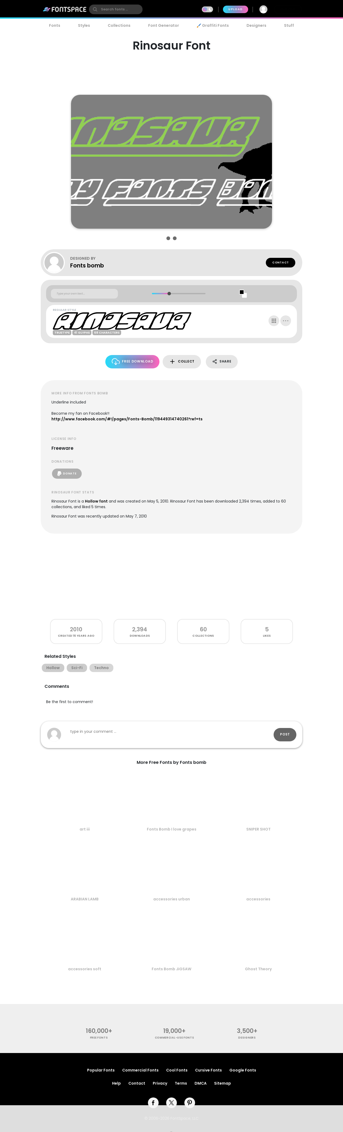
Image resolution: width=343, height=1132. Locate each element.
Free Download (132, 361)
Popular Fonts (101, 1070)
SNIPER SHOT (258, 829)
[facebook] (153, 1102)
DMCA (201, 1083)
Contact (280, 263)
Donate (66, 473)
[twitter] (171, 1102)
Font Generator (163, 25)
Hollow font (96, 501)
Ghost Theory (258, 969)
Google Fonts (242, 1070)
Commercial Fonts (140, 1070)
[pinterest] (189, 1102)
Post (285, 734)
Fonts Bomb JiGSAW (171, 969)
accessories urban (171, 899)
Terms (181, 1083)
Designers (256, 25)
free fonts (99, 1038)
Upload (235, 9)
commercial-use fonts (174, 1038)
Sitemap (222, 1083)
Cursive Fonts (208, 1070)
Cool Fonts (177, 1070)
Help (116, 1083)
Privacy (160, 1083)
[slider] (169, 293)
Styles (84, 25)
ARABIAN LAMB (85, 899)
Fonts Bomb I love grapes (171, 829)
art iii (85, 829)
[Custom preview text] (84, 294)
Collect (182, 361)
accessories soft (84, 969)
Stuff (289, 25)
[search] (116, 9)
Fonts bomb (87, 265)
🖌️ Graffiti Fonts (213, 25)
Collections (119, 25)
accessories (258, 899)
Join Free (288, 9)
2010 (76, 629)
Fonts (54, 25)
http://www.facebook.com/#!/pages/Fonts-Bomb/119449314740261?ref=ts (127, 419)
